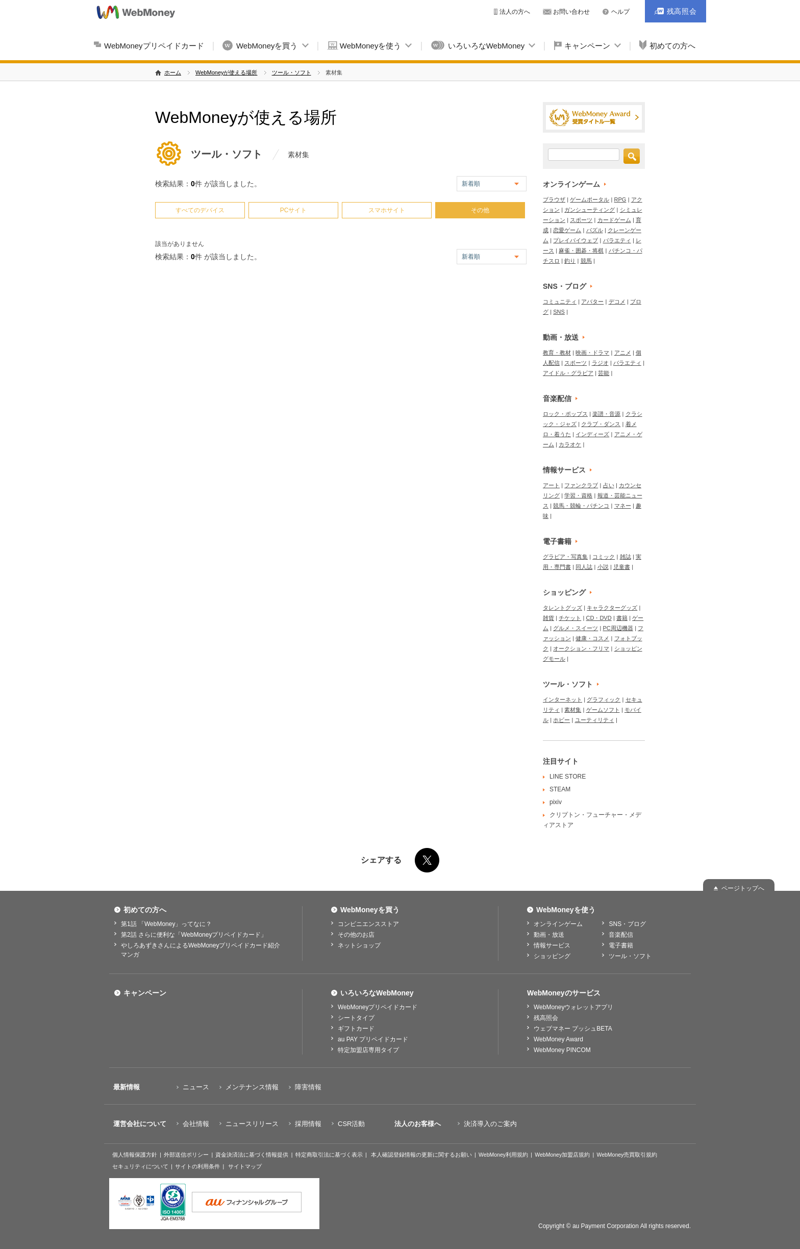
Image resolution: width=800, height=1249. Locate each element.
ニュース (196, 1087)
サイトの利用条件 (197, 1166)
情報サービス (564, 470)
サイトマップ (245, 1166)
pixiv (555, 802)
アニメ (622, 352)
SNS (559, 312)
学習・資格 (578, 495)
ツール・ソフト (291, 72)
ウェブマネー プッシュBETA (573, 1028)
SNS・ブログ (564, 286)
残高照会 (546, 1017)
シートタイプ (356, 1017)
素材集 (572, 710)
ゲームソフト (603, 710)
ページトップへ (742, 888)
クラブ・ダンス (600, 424)
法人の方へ (514, 12)
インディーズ (592, 434)
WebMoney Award (558, 1039)
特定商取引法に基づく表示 (329, 1155)
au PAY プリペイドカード (373, 1039)
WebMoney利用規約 (503, 1155)
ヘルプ (620, 12)
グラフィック (603, 699)
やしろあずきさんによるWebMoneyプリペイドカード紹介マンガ (200, 950)
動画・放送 (561, 337)
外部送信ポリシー (186, 1155)
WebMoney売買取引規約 (626, 1155)
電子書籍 (557, 541)
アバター (592, 301)
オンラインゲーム (571, 184)
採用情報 (308, 1124)
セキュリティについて (140, 1166)
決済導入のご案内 (490, 1124)
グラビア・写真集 (565, 557)
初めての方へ (672, 45)
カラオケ (570, 444)
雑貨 (548, 618)
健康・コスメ (592, 638)
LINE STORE (567, 776)
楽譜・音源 (606, 414)
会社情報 (196, 1124)
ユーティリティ (594, 720)
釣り (570, 261)
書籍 (622, 618)
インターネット (562, 699)
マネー (622, 506)
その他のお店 (356, 934)
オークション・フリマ (581, 648)
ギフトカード (356, 1028)
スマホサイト (386, 210)
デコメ (617, 301)
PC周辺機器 (618, 628)
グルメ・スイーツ (575, 628)
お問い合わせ (571, 12)
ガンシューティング (589, 210)
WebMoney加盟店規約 (562, 1155)
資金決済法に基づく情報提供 (251, 1155)
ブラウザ (554, 199)
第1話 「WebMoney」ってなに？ (166, 924)
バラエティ (617, 240)
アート (551, 485)
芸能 (603, 373)
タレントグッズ (562, 608)
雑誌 (625, 557)
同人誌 (584, 567)
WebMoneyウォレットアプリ (573, 1007)
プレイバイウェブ (575, 240)
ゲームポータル (589, 199)
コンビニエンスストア (368, 924)
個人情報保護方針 (134, 1155)
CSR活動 (351, 1124)
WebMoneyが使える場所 (226, 72)
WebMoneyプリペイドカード (154, 45)
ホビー (561, 720)
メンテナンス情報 (252, 1087)
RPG (620, 199)
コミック (603, 557)
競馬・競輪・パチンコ (581, 506)
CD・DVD (599, 618)
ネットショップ (359, 945)
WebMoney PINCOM (562, 1050)
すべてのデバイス (200, 210)
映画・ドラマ (592, 352)
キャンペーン (587, 45)
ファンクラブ (581, 485)
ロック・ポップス (565, 414)
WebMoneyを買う (267, 45)
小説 (603, 567)
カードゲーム (614, 220)
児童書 (621, 567)
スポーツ (581, 220)
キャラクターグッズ (612, 608)
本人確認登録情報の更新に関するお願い (421, 1155)
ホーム (172, 72)
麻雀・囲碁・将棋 (581, 250)
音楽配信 (557, 398)
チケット (570, 618)
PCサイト (293, 210)
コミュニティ (560, 301)
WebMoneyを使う (371, 45)
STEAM (559, 789)
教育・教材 (557, 352)
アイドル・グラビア (568, 373)
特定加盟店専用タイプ (368, 1050)
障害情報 (308, 1087)
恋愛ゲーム (567, 230)
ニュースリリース (252, 1124)
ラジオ (600, 363)
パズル (594, 230)
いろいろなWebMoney (486, 45)
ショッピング (564, 592)
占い (608, 485)
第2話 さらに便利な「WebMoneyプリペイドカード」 (194, 934)
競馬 (586, 261)
